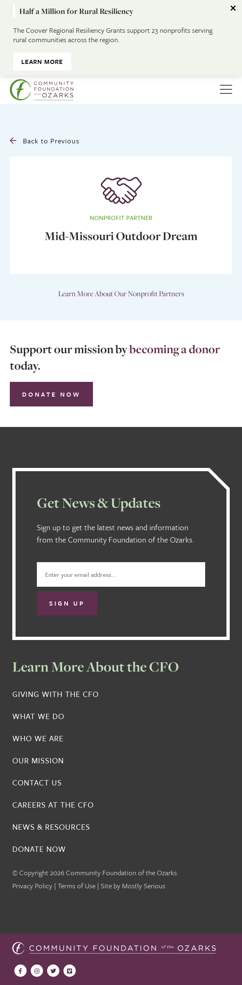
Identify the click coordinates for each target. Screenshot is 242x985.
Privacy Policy (32, 886)
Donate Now (51, 394)
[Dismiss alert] (234, 8)
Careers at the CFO (53, 805)
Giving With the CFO (55, 694)
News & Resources (51, 827)
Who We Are (37, 738)
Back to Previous (44, 139)
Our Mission (38, 760)
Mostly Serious (143, 886)
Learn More (42, 61)
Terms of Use (76, 886)
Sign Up (67, 603)
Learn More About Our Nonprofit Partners (121, 292)
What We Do (38, 716)
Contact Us (37, 783)
